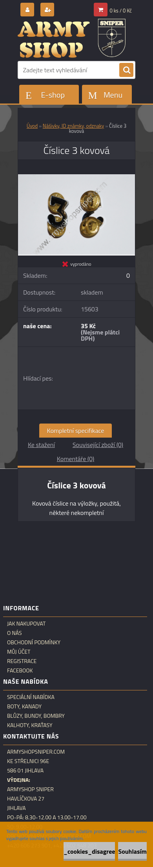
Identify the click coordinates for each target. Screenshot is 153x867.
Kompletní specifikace (75, 430)
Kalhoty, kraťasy (30, 725)
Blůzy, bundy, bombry (36, 716)
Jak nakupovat (26, 623)
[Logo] (72, 38)
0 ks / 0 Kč (121, 10)
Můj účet (18, 651)
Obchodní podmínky (33, 642)
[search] (126, 70)
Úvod (32, 126)
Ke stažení (41, 444)
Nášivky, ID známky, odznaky (73, 126)
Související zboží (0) (98, 444)
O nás (14, 633)
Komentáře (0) (75, 458)
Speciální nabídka (31, 697)
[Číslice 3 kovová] (76, 177)
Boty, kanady (24, 706)
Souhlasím (132, 851)
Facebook (20, 670)
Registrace (21, 661)
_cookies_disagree (89, 851)
